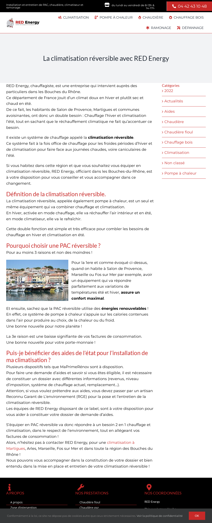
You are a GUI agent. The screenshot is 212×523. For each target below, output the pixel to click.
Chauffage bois (178, 142)
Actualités (173, 101)
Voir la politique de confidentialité (160, 515)
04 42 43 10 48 (192, 6)
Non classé (174, 163)
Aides (169, 111)
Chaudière (174, 122)
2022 (168, 91)
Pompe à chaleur (180, 173)
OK (197, 515)
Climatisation (176, 152)
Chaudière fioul (178, 132)
